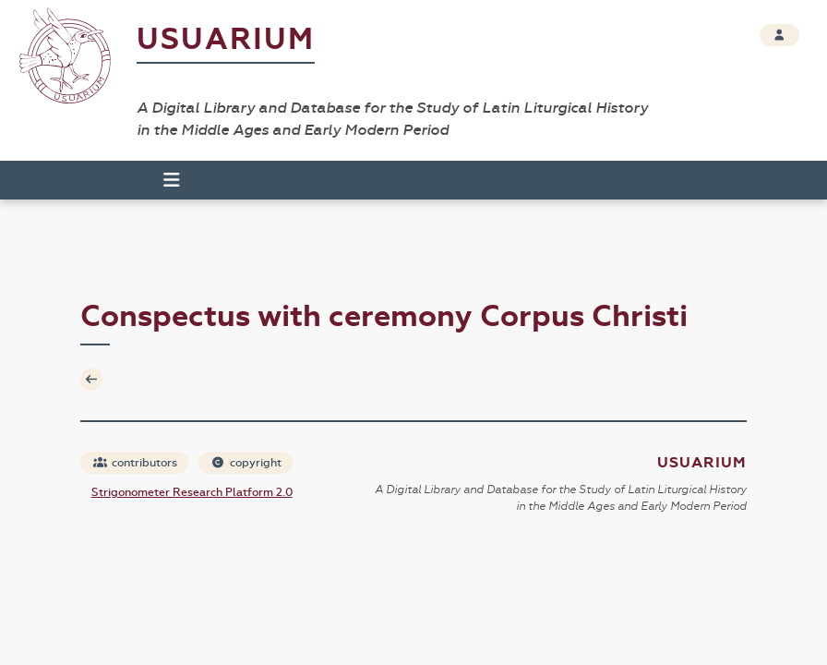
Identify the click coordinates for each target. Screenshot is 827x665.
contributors (135, 462)
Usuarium (226, 39)
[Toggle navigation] (163, 180)
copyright (246, 462)
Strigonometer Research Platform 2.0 (192, 492)
